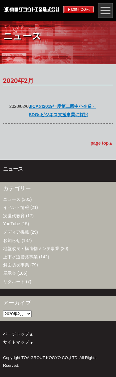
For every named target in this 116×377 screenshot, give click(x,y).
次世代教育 (14, 215)
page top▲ (102, 143)
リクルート (14, 281)
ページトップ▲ (18, 334)
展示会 (9, 273)
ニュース (11, 199)
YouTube (11, 223)
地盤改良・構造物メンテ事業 (31, 248)
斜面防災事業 (16, 264)
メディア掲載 (16, 232)
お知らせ (11, 240)
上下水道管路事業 (20, 256)
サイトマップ (19, 342)
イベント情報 (16, 207)
